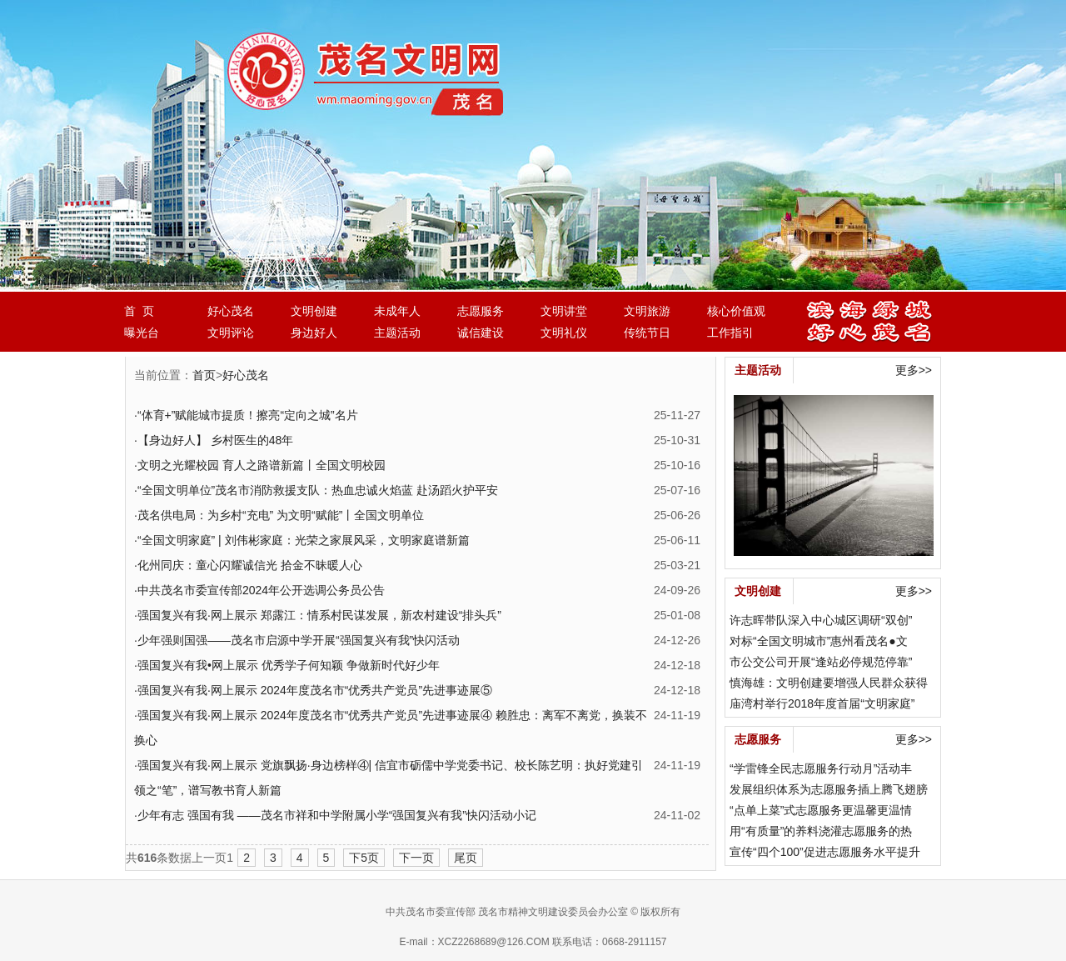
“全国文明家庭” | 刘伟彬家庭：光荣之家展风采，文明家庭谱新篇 (303, 540)
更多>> (913, 370)
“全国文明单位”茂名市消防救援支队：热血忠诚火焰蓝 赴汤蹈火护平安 (317, 490)
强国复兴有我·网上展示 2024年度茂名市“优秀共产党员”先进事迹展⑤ (314, 690)
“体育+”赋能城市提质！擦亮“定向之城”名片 (247, 415)
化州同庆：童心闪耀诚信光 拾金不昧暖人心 (249, 565)
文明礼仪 (563, 332)
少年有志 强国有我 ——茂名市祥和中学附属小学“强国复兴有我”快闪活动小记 (336, 815)
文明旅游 (647, 311)
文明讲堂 (563, 311)
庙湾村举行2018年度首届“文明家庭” (822, 703)
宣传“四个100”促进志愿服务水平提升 (825, 851)
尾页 (465, 857)
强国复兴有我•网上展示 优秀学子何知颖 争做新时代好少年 (288, 665)
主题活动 (397, 332)
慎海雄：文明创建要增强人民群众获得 (829, 682)
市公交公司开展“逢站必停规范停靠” (821, 661)
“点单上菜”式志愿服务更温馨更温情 (821, 810)
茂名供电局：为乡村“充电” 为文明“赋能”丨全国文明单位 (281, 515)
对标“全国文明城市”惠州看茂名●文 (819, 641)
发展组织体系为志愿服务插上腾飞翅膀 (829, 789)
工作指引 (730, 332)
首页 (204, 375)
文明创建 (314, 311)
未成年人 (397, 311)
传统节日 (647, 332)
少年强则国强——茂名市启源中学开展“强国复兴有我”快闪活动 (298, 640)
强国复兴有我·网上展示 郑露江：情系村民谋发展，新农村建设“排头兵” (319, 615)
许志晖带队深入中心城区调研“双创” (821, 620)
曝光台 (141, 332)
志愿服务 (480, 311)
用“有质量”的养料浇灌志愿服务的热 (821, 831)
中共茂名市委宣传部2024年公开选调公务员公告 (261, 590)
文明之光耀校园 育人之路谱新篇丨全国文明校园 (261, 465)
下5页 (364, 857)
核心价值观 (736, 311)
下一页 (416, 857)
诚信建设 (480, 332)
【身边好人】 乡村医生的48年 (215, 440)
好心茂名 (230, 311)
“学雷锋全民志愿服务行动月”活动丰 (821, 768)
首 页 (139, 311)
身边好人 (314, 332)
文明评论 (230, 332)
